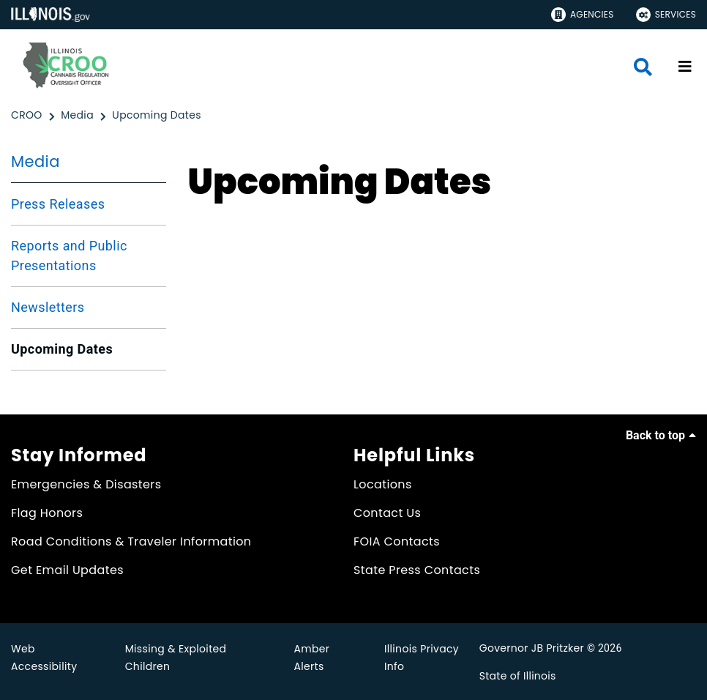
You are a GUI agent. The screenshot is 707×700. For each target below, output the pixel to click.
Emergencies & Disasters (86, 484)
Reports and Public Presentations (69, 255)
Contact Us (387, 512)
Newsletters (48, 307)
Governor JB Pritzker (531, 648)
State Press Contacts (417, 570)
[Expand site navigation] (685, 67)
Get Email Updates (67, 570)
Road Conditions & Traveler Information (131, 541)
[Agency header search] (643, 67)
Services (666, 14)
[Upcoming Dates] (156, 115)
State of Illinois (517, 676)
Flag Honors (47, 512)
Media (35, 161)
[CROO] (28, 115)
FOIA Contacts (397, 541)
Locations (383, 484)
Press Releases (58, 204)
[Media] (79, 115)
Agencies (582, 14)
